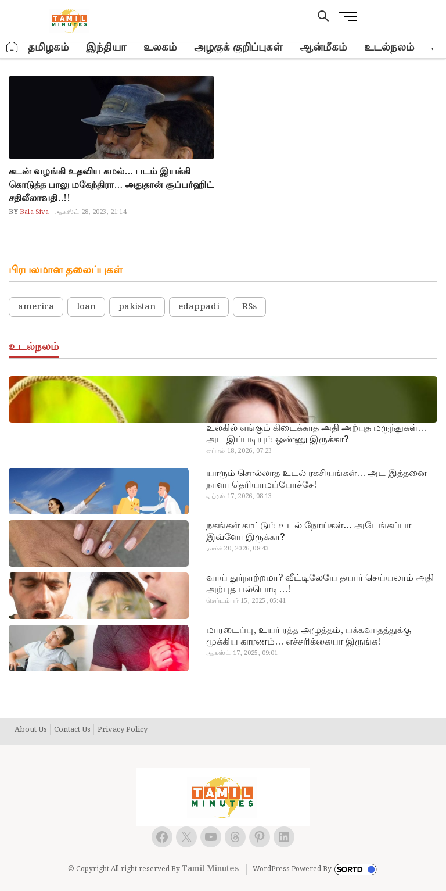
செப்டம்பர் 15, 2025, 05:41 (246, 601)
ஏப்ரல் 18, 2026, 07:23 (239, 451)
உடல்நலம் (389, 47)
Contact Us (72, 730)
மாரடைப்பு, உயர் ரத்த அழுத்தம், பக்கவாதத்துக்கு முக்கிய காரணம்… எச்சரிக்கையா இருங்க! (308, 636)
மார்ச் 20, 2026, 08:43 (237, 548)
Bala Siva (33, 212)
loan (86, 307)
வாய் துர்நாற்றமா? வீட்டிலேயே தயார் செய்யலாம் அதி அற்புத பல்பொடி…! (320, 584)
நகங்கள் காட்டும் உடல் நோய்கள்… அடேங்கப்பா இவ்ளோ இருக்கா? (308, 531)
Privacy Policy (123, 730)
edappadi (199, 307)
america (36, 307)
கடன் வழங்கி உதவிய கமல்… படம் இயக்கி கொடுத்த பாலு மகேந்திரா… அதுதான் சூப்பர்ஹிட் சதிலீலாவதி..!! (111, 185)
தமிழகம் (48, 47)
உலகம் (160, 47)
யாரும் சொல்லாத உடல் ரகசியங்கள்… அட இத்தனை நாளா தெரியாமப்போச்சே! (316, 479)
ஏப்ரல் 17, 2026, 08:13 (239, 496)
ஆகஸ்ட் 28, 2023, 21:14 (91, 212)
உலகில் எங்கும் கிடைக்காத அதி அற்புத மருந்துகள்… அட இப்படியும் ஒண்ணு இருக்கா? (316, 434)
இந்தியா (106, 47)
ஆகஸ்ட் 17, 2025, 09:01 (242, 653)
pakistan (137, 307)
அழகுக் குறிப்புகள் (238, 47)
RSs (249, 307)
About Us (31, 730)
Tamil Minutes (210, 869)
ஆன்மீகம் (323, 47)
